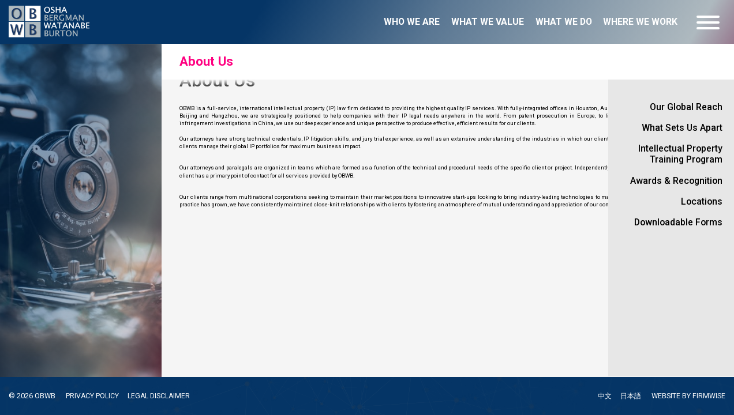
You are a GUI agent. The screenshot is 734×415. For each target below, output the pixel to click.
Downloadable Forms (678, 222)
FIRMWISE (708, 395)
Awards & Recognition (676, 180)
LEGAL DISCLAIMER (161, 395)
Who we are (412, 21)
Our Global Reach (686, 106)
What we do (563, 21)
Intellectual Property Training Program (680, 154)
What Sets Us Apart (682, 127)
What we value (487, 21)
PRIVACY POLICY (93, 395)
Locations (701, 201)
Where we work (640, 21)
